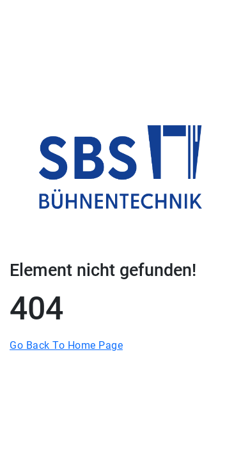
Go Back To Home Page (66, 345)
